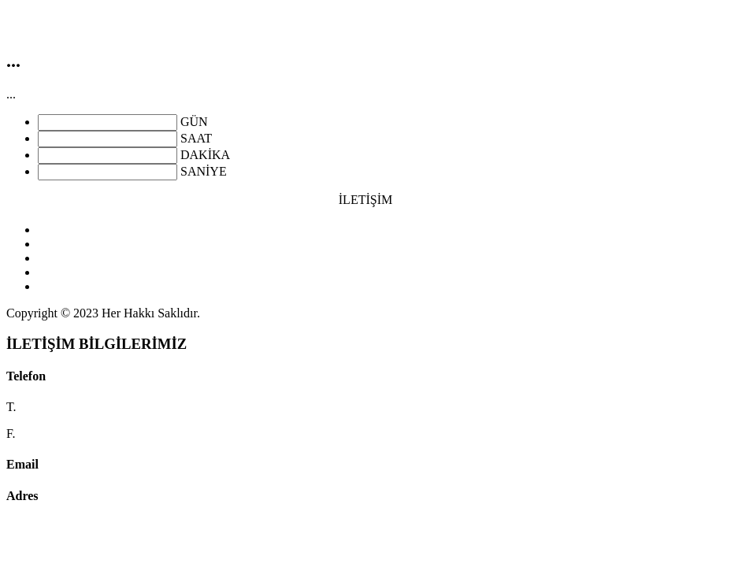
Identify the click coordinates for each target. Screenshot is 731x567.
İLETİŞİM (365, 199)
